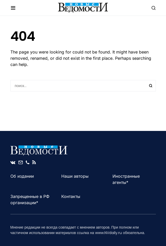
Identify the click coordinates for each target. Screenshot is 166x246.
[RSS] (34, 162)
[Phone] (27, 162)
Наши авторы (75, 176)
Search (151, 85)
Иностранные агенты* (126, 179)
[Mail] (20, 162)
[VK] (12, 162)
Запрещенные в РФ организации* (29, 199)
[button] (13, 8)
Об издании (22, 176)
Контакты (70, 196)
